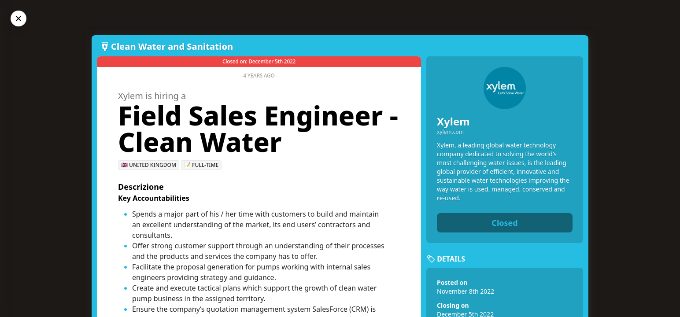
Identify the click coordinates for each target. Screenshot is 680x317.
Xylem (453, 121)
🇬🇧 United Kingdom (148, 165)
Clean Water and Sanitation (172, 46)
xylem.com (450, 132)
